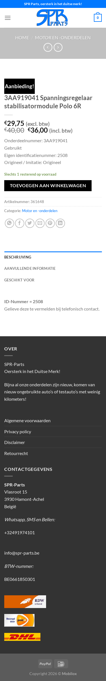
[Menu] (7, 18)
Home (22, 37)
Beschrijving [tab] (17, 257)
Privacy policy (17, 431)
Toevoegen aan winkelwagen (48, 185)
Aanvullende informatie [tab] (30, 268)
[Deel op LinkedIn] (60, 223)
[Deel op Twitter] (29, 223)
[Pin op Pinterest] (50, 223)
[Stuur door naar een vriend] (40, 223)
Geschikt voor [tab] (19, 280)
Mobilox (69, 673)
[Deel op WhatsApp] (9, 223)
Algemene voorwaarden (27, 420)
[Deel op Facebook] (19, 223)
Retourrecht (16, 453)
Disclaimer (14, 442)
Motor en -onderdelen (63, 37)
